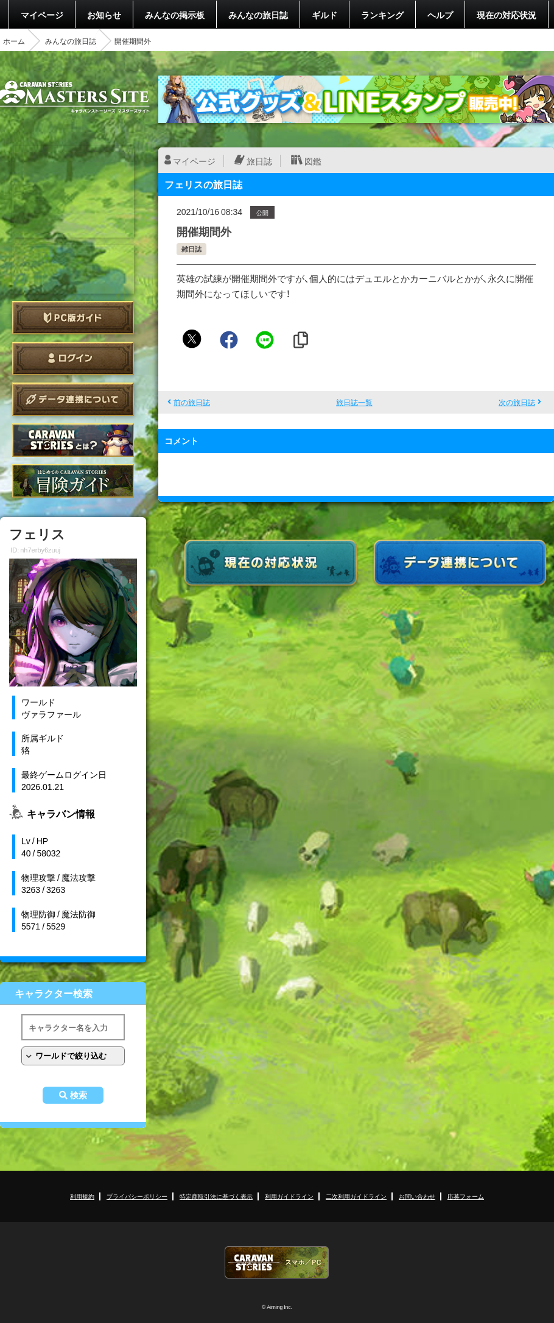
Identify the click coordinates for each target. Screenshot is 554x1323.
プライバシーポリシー (137, 1196)
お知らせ (104, 15)
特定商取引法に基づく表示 (216, 1196)
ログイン (73, 358)
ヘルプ (440, 15)
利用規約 (82, 1196)
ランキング (382, 15)
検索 (78, 1095)
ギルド (324, 15)
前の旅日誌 (192, 402)
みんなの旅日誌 (258, 15)
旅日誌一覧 (354, 402)
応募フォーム (465, 1196)
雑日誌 (191, 249)
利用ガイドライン (289, 1196)
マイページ (42, 15)
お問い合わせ (417, 1196)
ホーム (14, 40)
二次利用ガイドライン (356, 1196)
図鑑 (312, 161)
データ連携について (73, 399)
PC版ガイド (73, 317)
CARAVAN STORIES (277, 1262)
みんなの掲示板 (175, 15)
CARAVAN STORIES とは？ (73, 440)
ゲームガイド (73, 481)
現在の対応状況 (506, 15)
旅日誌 (259, 161)
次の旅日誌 (517, 402)
